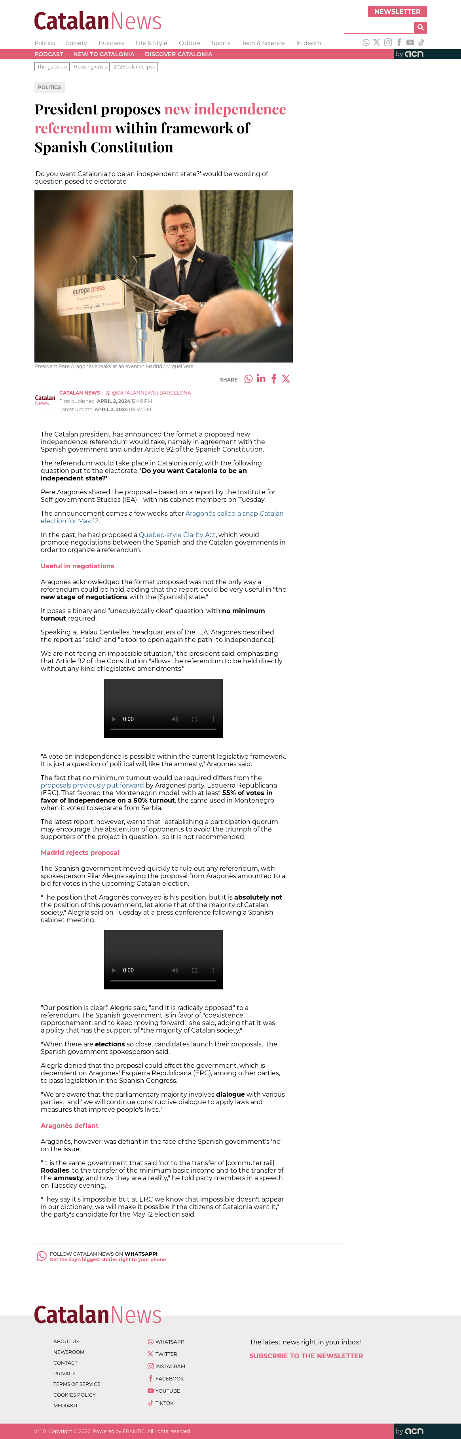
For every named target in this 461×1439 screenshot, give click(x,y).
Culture (190, 43)
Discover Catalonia (178, 54)
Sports (221, 43)
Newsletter (397, 11)
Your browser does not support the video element (163, 708)
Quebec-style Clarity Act (177, 535)
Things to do (52, 67)
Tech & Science (263, 43)
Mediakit (65, 1406)
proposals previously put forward (92, 785)
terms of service (77, 1384)
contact (65, 1363)
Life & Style (151, 43)
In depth (308, 43)
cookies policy (74, 1395)
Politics (44, 43)
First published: (78, 401)
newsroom (68, 1352)
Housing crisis (90, 67)
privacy (64, 1373)
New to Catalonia (104, 54)
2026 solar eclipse (134, 67)
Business (111, 43)
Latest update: (77, 409)
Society (76, 43)
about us (66, 1341)
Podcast (48, 54)
